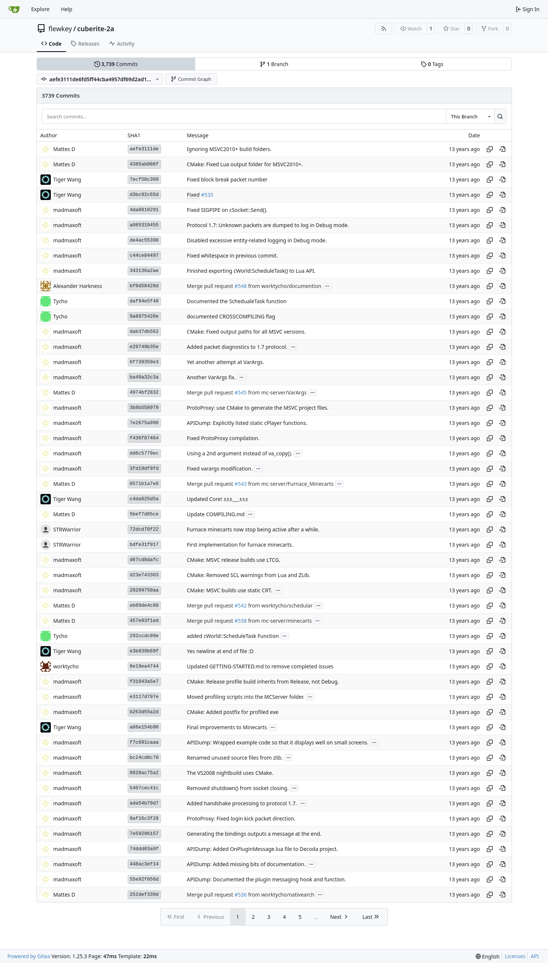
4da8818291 (144, 210)
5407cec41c (144, 788)
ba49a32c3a (144, 377)
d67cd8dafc (144, 560)
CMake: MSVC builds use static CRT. (230, 590)
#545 (240, 392)
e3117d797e (144, 697)
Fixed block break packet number (227, 179)
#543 (240, 483)
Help (66, 9)
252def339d (144, 894)
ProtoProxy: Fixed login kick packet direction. (241, 818)
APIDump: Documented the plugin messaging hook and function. (266, 879)
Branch (274, 64)
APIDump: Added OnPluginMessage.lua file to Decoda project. (262, 848)
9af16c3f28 (144, 818)
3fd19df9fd (144, 468)
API (535, 956)
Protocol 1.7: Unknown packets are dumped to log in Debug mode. (268, 225)
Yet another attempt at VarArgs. (225, 362)
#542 (240, 605)
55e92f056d (144, 879)
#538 (240, 620)
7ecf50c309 (144, 179)
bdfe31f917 (144, 544)
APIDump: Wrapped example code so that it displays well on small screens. (278, 742)
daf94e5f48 (144, 301)
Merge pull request (210, 285)
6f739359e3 (144, 362)
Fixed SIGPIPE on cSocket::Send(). (227, 209)
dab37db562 (144, 331)
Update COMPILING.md (216, 514)
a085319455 (144, 225)
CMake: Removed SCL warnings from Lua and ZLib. (248, 575)
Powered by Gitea (28, 956)
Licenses (515, 956)
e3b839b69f (144, 651)
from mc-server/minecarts (279, 620)
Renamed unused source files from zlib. (235, 757)
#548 (240, 285)
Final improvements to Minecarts (227, 727)
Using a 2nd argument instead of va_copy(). (239, 453)
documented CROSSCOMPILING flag (231, 316)
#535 (207, 194)
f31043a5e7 (144, 681)
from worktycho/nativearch (280, 894)
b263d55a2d (144, 712)
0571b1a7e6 (144, 484)
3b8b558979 (144, 407)
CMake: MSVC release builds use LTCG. (233, 559)
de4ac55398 (144, 240)
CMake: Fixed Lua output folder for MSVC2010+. (245, 164)
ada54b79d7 (144, 803)
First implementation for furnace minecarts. (240, 544)
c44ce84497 (144, 255)
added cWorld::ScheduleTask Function (233, 635)
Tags (432, 64)
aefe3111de (144, 149)
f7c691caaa (144, 742)
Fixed (193, 194)
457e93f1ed (144, 620)
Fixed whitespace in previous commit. (232, 255)
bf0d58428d (144, 286)
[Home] (14, 9)
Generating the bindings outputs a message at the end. (254, 833)
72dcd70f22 (144, 529)
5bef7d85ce (144, 514)
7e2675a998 (144, 423)
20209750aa (144, 590)
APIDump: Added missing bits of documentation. (246, 864)
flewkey (60, 28)
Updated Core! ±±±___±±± (217, 498)
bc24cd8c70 (144, 757)
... (327, 285)
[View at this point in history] (502, 149)
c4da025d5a (144, 499)
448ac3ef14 (144, 864)
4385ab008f (144, 164)
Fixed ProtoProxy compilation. (223, 438)
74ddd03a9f (144, 849)
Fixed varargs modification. (220, 468)
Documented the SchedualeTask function (237, 301)
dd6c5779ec (144, 453)
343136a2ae (144, 270)
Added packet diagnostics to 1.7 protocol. (237, 346)
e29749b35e (144, 347)
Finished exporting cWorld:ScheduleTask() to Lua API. (251, 270)
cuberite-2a (95, 28)
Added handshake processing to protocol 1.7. (242, 803)
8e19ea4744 (144, 666)
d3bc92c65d (144, 194)
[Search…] (500, 116)
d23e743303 (144, 575)
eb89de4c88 (144, 605)
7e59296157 (144, 833)
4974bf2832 (144, 392)
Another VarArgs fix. (211, 377)
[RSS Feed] (383, 28)
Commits (116, 64)
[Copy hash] (489, 149)
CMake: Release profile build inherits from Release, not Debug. (263, 681)
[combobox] (470, 116)
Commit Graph (191, 79)
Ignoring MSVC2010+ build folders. (229, 149)
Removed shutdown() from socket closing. (238, 788)
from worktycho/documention (284, 285)
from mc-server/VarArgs (277, 392)
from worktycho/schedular (280, 605)
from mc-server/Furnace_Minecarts (290, 483)
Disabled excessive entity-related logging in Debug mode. (257, 240)
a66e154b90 (144, 727)
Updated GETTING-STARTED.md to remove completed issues (260, 666)
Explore (40, 9)
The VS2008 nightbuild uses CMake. (230, 772)
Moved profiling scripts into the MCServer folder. (246, 696)
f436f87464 (144, 438)
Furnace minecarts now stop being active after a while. (253, 529)
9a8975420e (144, 316)
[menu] (488, 956)
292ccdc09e (144, 636)
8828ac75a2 (144, 773)
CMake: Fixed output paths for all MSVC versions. (246, 331)
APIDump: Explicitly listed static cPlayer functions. (247, 422)
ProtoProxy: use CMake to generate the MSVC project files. (258, 407)
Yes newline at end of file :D (220, 651)
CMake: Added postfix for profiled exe (233, 711)
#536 (240, 894)
